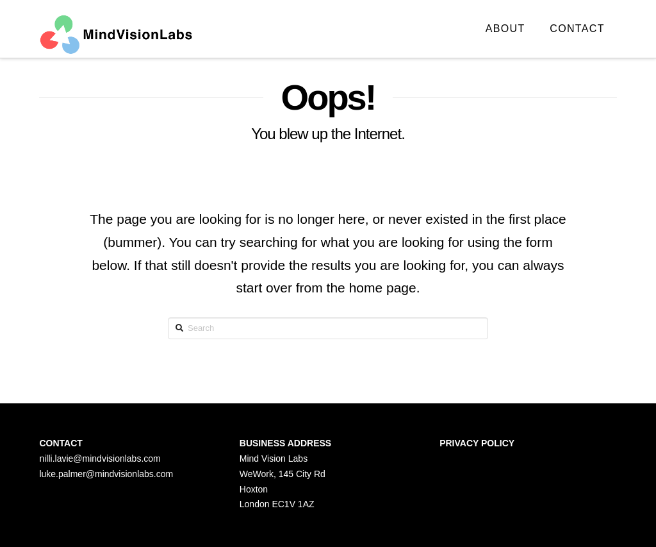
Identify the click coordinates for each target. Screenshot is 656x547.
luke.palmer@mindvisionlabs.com (106, 474)
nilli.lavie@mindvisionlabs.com (99, 458)
